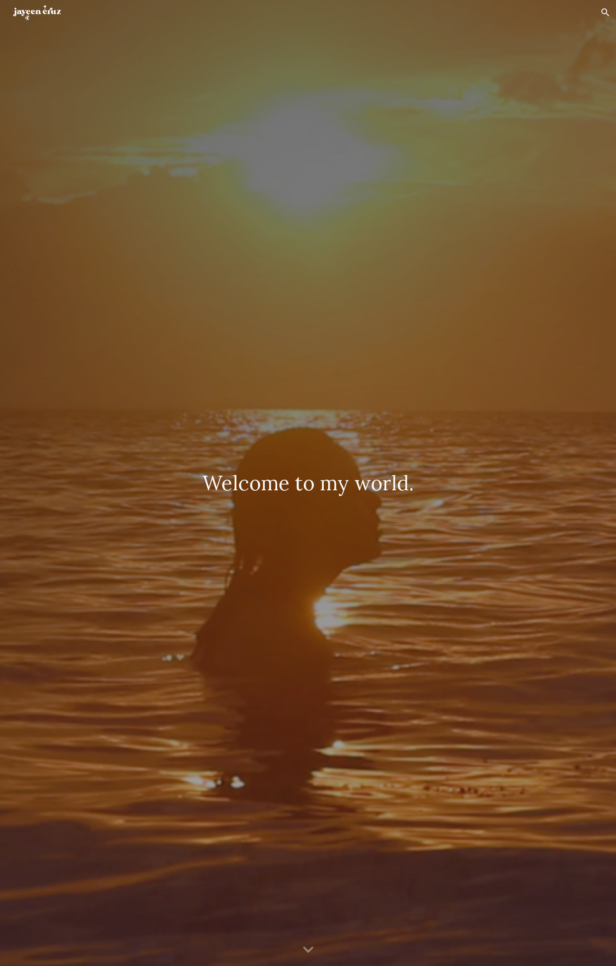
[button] (605, 12)
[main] (308, 483)
